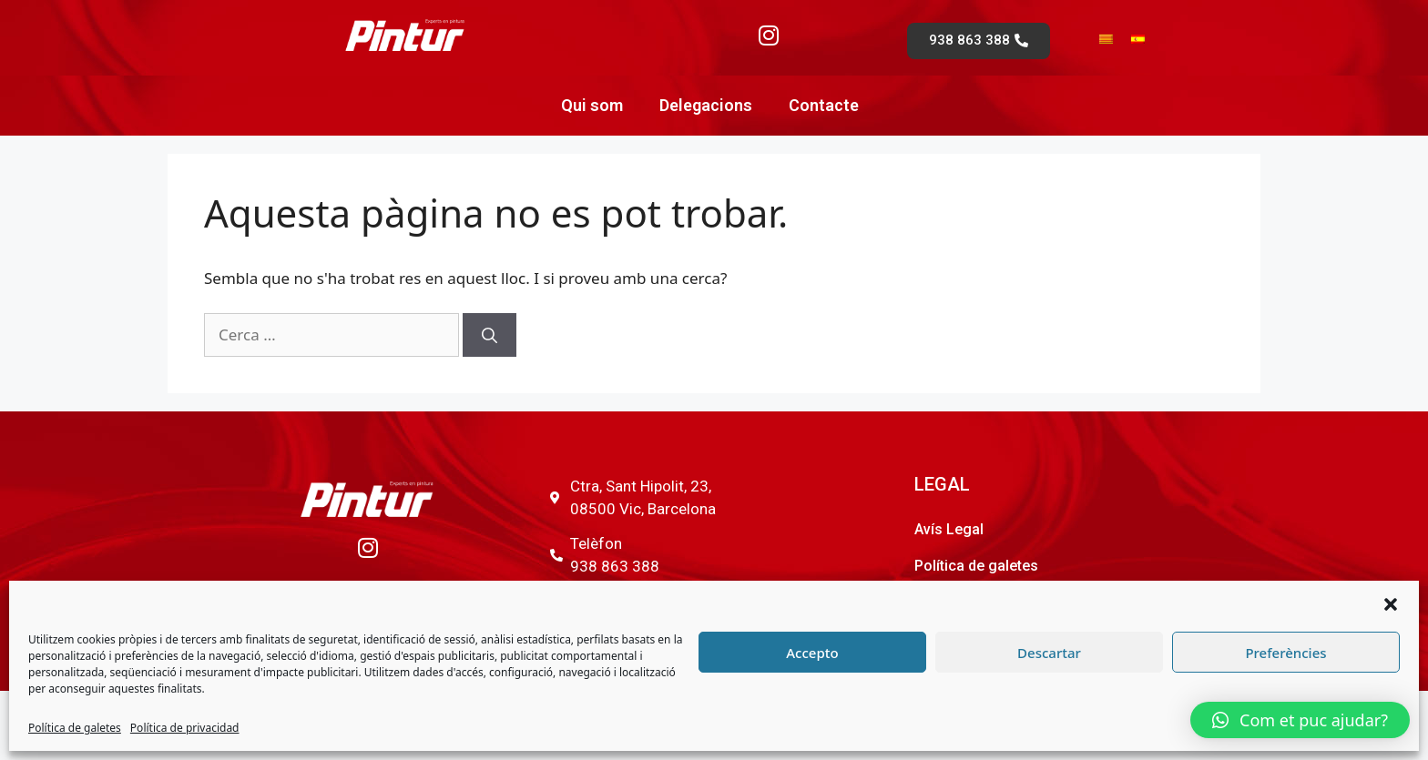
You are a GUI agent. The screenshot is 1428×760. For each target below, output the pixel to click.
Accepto (812, 652)
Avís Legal (949, 529)
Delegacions (705, 105)
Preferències (1285, 652)
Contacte (824, 105)
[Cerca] (489, 335)
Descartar (1049, 652)
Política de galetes (74, 727)
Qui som (592, 105)
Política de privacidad (185, 727)
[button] (1391, 604)
